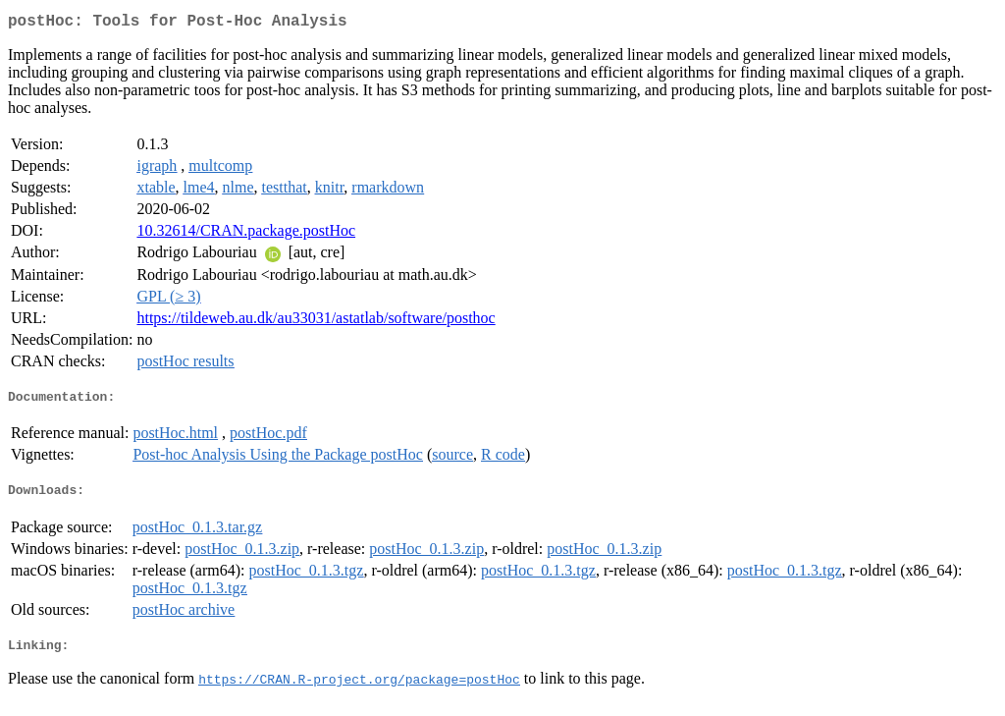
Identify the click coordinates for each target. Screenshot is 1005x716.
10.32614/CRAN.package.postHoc (245, 234)
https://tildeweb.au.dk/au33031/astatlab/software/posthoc (315, 321)
